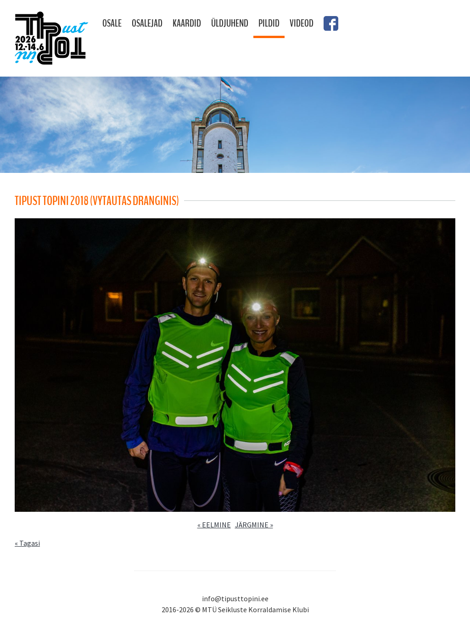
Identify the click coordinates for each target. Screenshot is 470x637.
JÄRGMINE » (254, 524)
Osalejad (147, 23)
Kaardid (187, 23)
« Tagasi (27, 543)
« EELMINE (214, 524)
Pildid (269, 23)
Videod (301, 23)
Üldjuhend (229, 23)
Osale (112, 23)
